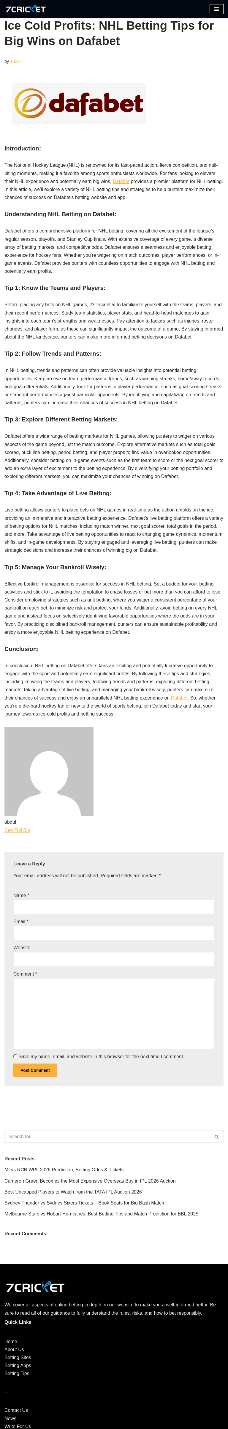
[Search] (107, 1136)
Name (21, 895)
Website (22, 947)
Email (20, 921)
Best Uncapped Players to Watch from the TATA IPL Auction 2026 (73, 1191)
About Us (14, 1349)
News (10, 1418)
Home (10, 1341)
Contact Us (16, 1410)
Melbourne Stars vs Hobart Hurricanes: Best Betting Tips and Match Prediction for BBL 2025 (101, 1213)
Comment (25, 973)
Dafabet (121, 181)
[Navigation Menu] (217, 9)
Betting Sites (17, 1357)
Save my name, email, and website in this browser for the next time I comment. (101, 1056)
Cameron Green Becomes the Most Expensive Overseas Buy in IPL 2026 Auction (90, 1180)
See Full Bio (17, 830)
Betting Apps (17, 1365)
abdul (15, 61)
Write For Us (17, 1426)
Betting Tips (16, 1373)
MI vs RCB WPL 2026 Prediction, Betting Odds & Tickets (64, 1169)
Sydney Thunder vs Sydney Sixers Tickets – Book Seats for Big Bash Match (84, 1202)
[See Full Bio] (33, 830)
